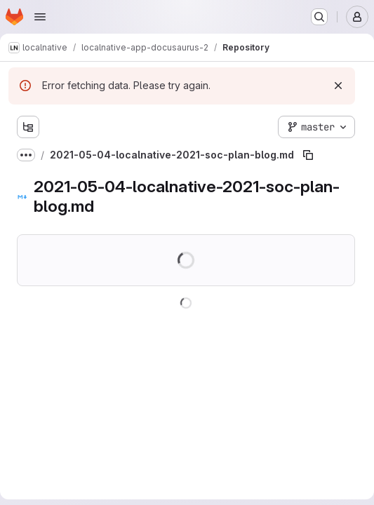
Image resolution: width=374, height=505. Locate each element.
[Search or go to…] (319, 16)
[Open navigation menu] (40, 17)
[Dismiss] (338, 85)
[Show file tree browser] (28, 127)
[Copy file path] (308, 155)
